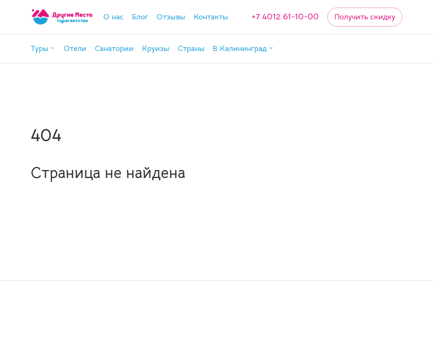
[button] (43, 48)
